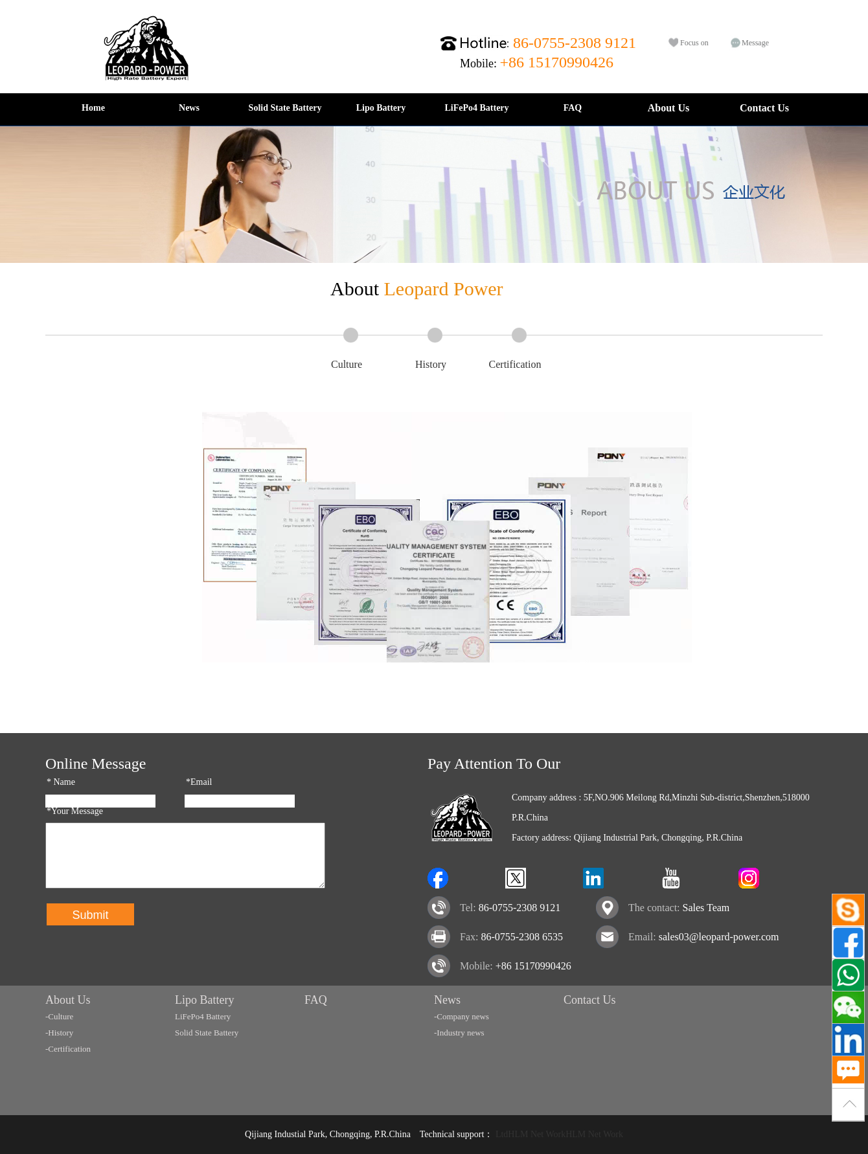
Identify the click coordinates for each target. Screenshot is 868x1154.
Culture (346, 364)
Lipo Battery (381, 108)
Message (755, 42)
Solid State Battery (285, 108)
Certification (515, 364)
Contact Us (764, 107)
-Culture (59, 1016)
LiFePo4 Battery (476, 108)
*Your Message (75, 811)
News (189, 108)
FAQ (573, 108)
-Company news (461, 1016)
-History (59, 1032)
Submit (90, 915)
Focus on (694, 42)
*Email (199, 782)
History (430, 364)
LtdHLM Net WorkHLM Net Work (559, 1134)
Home (93, 108)
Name (61, 782)
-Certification (68, 1049)
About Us (668, 107)
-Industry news (459, 1032)
